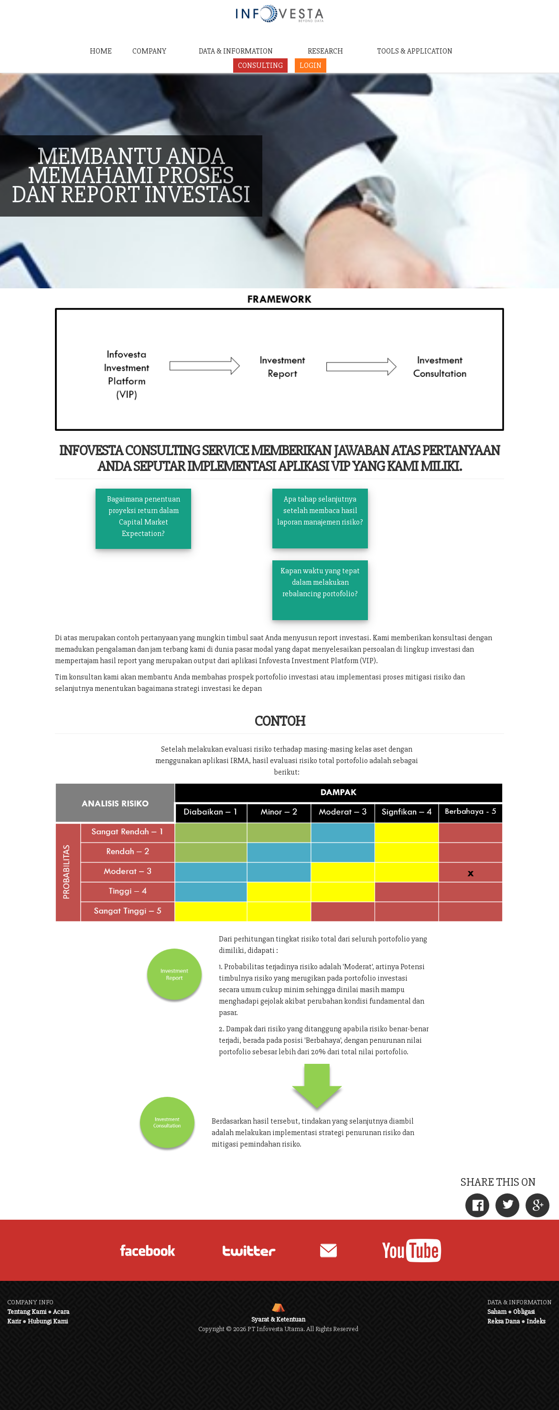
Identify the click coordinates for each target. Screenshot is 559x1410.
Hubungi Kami (48, 1321)
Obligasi (524, 1312)
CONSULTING (260, 65)
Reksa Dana (503, 1321)
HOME (101, 51)
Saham (496, 1312)
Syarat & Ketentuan (278, 1319)
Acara (61, 1312)
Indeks (536, 1321)
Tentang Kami (26, 1312)
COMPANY (149, 51)
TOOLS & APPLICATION (414, 51)
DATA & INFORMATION (236, 51)
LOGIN (311, 65)
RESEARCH (325, 51)
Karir (14, 1321)
